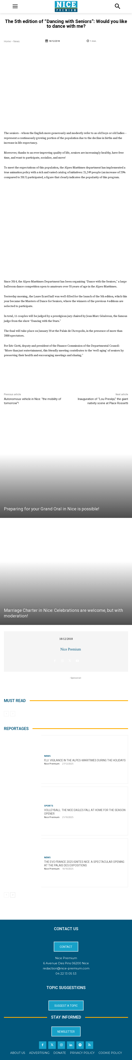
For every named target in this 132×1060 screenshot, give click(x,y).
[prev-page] (6, 713)
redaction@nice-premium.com (66, 968)
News (16, 41)
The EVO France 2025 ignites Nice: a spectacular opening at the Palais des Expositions (84, 863)
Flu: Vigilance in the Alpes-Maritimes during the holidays (85, 760)
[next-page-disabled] (12, 713)
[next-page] (12, 894)
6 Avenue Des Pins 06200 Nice (66, 963)
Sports (48, 806)
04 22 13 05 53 (66, 973)
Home (7, 41)
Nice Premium (70, 649)
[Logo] (66, 6)
